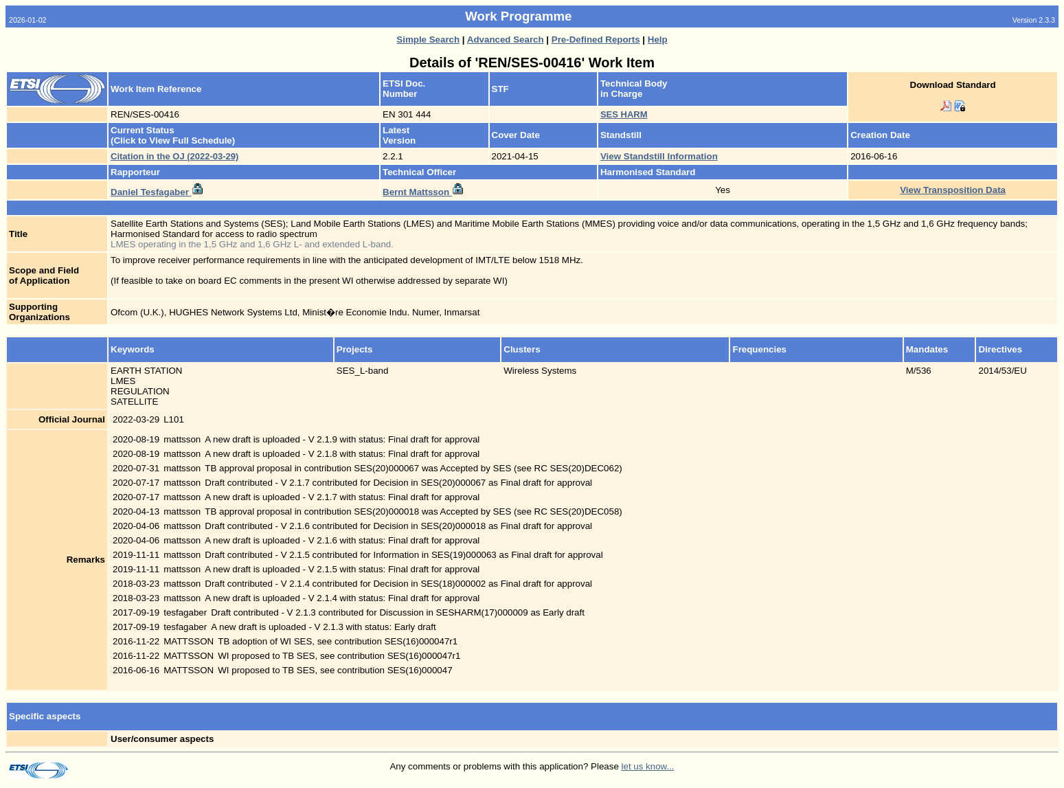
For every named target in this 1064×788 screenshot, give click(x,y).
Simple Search (428, 39)
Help (658, 39)
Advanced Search (505, 39)
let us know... (648, 766)
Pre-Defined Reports (596, 39)
